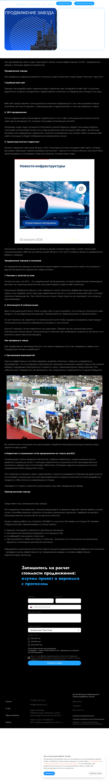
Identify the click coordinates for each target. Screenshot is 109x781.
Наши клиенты (12, 715)
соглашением (95, 761)
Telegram (77, 706)
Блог (44, 3)
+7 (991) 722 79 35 (37, 700)
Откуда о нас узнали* (35, 626)
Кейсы (37, 3)
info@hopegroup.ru (38, 705)
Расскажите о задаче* (34, 612)
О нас (8, 708)
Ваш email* (58, 597)
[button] (84, 3)
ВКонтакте (77, 702)
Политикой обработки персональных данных (52, 659)
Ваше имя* (31, 597)
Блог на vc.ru (78, 710)
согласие (36, 656)
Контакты (51, 3)
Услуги (30, 3)
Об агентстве (21, 3)
